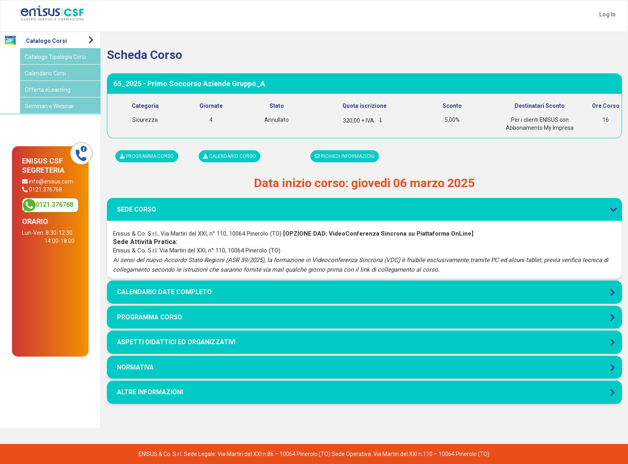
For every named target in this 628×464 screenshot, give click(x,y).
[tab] (364, 181)
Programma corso (147, 156)
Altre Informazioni (150, 392)
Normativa (135, 367)
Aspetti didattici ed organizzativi (176, 342)
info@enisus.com (51, 181)
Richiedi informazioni (344, 156)
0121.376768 (54, 204)
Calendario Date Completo (164, 292)
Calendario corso (229, 156)
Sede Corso (364, 209)
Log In (607, 14)
